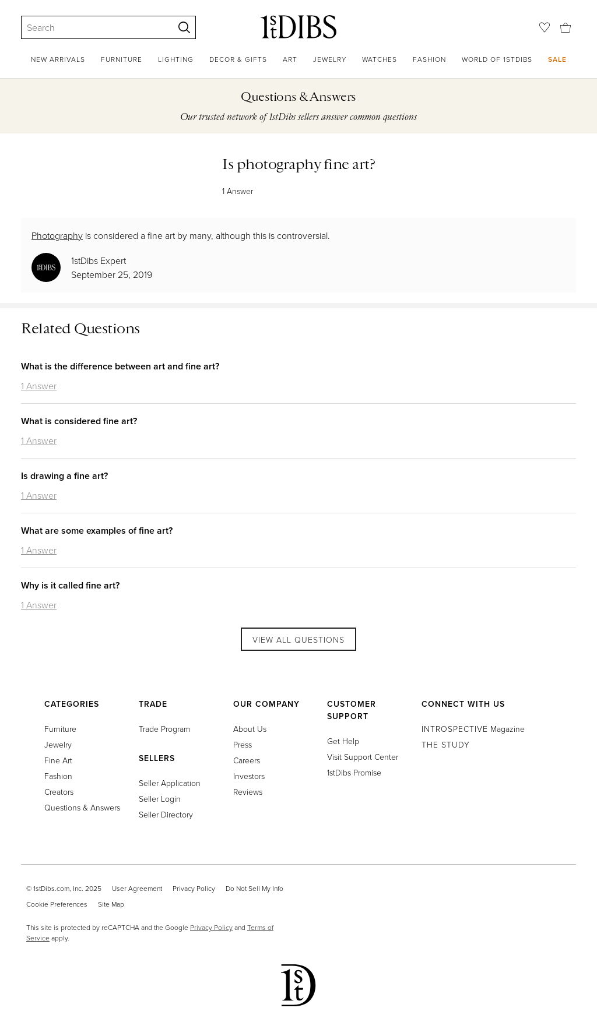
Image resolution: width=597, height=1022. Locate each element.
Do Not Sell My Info (254, 888)
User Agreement (137, 888)
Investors (249, 775)
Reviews (247, 791)
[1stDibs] (298, 26)
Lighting (176, 59)
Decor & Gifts (238, 59)
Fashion (429, 59)
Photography (57, 235)
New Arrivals (58, 59)
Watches (379, 59)
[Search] (92, 27)
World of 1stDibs (497, 59)
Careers (246, 760)
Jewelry (329, 59)
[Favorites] (544, 27)
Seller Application (170, 782)
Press (242, 744)
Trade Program (164, 728)
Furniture (121, 59)
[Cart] (565, 26)
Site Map (111, 904)
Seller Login (160, 798)
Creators (58, 791)
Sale (557, 59)
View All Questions (298, 639)
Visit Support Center (362, 756)
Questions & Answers (82, 807)
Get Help (343, 740)
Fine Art (58, 760)
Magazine (473, 728)
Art (290, 59)
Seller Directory (166, 814)
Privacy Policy (194, 888)
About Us (249, 728)
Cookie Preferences (56, 904)
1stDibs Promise (354, 772)
